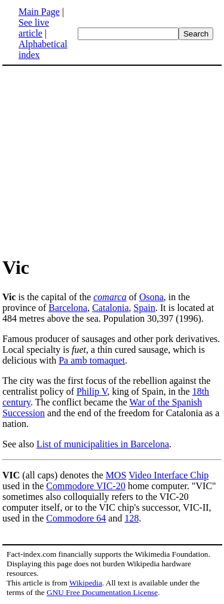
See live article (34, 27)
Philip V (91, 391)
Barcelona (67, 308)
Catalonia (110, 308)
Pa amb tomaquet (92, 360)
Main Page (39, 12)
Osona (151, 297)
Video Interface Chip (168, 475)
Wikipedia (85, 582)
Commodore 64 (76, 518)
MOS (116, 475)
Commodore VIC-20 (85, 486)
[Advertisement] (102, 160)
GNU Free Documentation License (102, 592)
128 (131, 518)
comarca (109, 297)
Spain (144, 308)
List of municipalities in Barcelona (102, 444)
